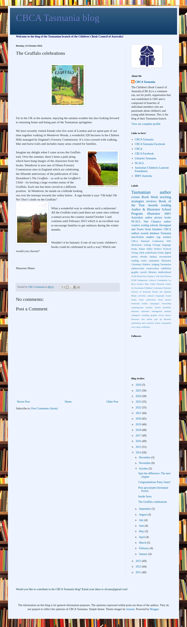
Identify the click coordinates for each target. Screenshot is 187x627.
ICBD (134, 280)
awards (145, 233)
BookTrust (141, 276)
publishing (136, 323)
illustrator (153, 213)
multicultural (164, 272)
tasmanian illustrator (160, 260)
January (143, 554)
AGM (133, 276)
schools (154, 225)
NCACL (139, 163)
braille (145, 303)
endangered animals (161, 311)
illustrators (136, 245)
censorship (166, 303)
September (145, 508)
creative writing (140, 225)
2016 (139, 441)
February (144, 548)
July (141, 520)
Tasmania (166, 233)
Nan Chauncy (152, 221)
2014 (139, 452)
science (167, 237)
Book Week (150, 197)
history (168, 315)
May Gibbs (150, 284)
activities (142, 295)
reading (166, 205)
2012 (139, 566)
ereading (145, 315)
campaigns (154, 303)
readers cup (153, 237)
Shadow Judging (150, 264)
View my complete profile (146, 123)
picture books (162, 217)
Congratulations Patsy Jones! (154, 482)
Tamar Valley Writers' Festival (155, 248)
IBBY (168, 213)
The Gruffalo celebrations (152, 501)
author (167, 221)
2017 (139, 435)
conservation (152, 268)
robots (158, 323)
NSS (169, 241)
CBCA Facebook (144, 153)
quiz (143, 323)
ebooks (143, 256)
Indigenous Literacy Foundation (152, 280)
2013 (139, 561)
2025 (139, 390)
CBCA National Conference (147, 241)
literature (135, 319)
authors (135, 233)
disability (167, 307)
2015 (139, 446)
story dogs (135, 327)
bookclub (135, 303)
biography (160, 295)
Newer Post (23, 401)
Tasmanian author (151, 192)
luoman (130, 609)
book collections (147, 299)
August (143, 514)
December (145, 457)
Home (68, 401)
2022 (139, 407)
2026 (139, 384)
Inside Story (145, 496)
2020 (139, 418)
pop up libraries (162, 319)
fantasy (153, 256)
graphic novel (157, 315)
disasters (135, 311)
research (150, 323)
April (142, 537)
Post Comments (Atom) (44, 408)
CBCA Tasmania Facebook (150, 144)
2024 (139, 396)
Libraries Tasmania (145, 158)
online (149, 319)
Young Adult (137, 252)
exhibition (166, 268)
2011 (139, 572)
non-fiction (137, 237)
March (143, 542)
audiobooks (151, 252)
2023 (139, 401)
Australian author (141, 217)
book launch (164, 299)
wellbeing (145, 327)
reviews (151, 201)
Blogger (154, 609)
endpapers (135, 315)
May (142, 531)
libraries (152, 272)
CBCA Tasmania (145, 81)
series (144, 260)
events (135, 197)
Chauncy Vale (153, 276)
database (154, 233)
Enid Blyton (165, 276)
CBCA (138, 148)
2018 (139, 429)
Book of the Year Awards (151, 203)
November (145, 463)
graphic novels (139, 272)
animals (150, 295)
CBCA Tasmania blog (57, 18)
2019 (139, 424)
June (142, 525)
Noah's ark (157, 292)
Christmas (136, 264)
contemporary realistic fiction (146, 307)
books (161, 252)
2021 (139, 413)
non (143, 319)
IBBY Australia (143, 175)
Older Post (113, 401)
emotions (145, 311)
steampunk (166, 323)
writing (147, 245)
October (144, 468)
